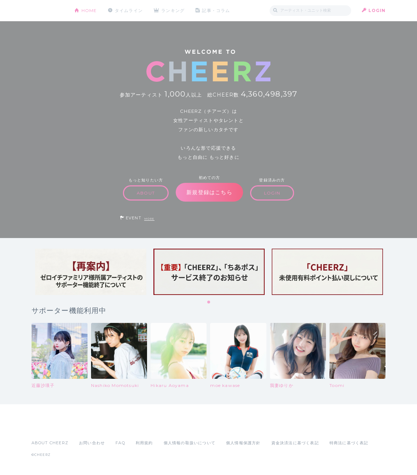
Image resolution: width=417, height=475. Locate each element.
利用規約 (144, 442)
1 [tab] (209, 302)
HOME (89, 10)
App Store (48, 427)
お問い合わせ (92, 442)
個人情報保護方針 (243, 442)
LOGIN (377, 10)
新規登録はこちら (209, 192)
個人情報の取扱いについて (189, 442)
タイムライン (129, 10)
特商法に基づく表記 (348, 442)
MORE (149, 218)
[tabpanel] (90, 272)
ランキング (173, 10)
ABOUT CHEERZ (50, 442)
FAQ (120, 442)
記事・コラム (216, 10)
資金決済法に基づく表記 (295, 442)
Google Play (85, 427)
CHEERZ (48, 11)
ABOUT (146, 193)
